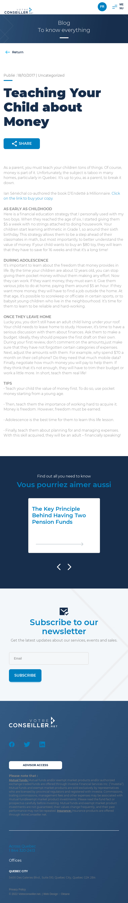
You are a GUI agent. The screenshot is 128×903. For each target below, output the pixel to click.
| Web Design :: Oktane (56, 894)
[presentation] (58, 567)
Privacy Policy (17, 889)
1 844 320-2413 (22, 850)
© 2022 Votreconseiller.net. (25, 894)
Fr (102, 6)
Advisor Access (35, 765)
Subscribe (25, 675)
